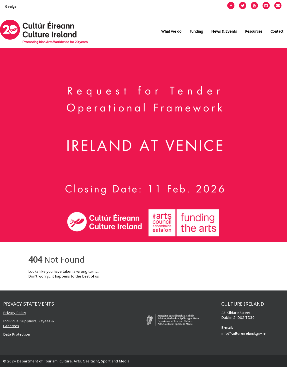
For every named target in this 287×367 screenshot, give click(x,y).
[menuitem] (11, 6)
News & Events (224, 31)
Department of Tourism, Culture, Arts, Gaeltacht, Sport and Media (73, 361)
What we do (171, 31)
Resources (253, 31)
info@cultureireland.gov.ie (243, 333)
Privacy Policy (14, 312)
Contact (276, 31)
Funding (196, 31)
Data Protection (16, 334)
